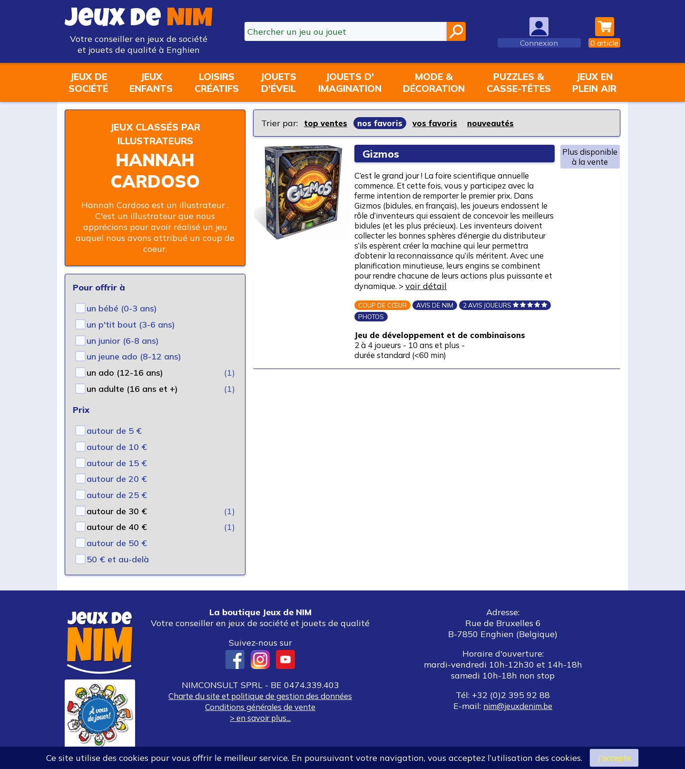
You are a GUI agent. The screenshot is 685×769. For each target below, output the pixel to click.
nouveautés (496, 123)
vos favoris (439, 123)
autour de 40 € (117, 526)
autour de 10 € (117, 446)
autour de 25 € (117, 494)
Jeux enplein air (594, 82)
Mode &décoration (434, 82)
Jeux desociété (88, 82)
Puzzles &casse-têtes (519, 82)
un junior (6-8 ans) (123, 340)
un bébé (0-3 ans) (122, 308)
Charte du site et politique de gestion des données (260, 695)
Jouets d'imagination (350, 82)
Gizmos (383, 153)
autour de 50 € (117, 543)
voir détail (505, 308)
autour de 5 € (114, 430)
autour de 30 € (117, 511)
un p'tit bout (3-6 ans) (131, 324)
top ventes (326, 123)
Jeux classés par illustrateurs (155, 133)
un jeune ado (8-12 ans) (134, 356)
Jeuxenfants (151, 82)
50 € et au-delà (118, 559)
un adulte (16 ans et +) (132, 388)
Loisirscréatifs (217, 82)
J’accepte (614, 757)
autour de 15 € (117, 463)
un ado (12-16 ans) (125, 372)
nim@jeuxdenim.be (518, 705)
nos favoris (382, 123)
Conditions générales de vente (260, 706)
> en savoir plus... (260, 717)
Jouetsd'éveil (278, 82)
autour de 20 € (117, 478)
